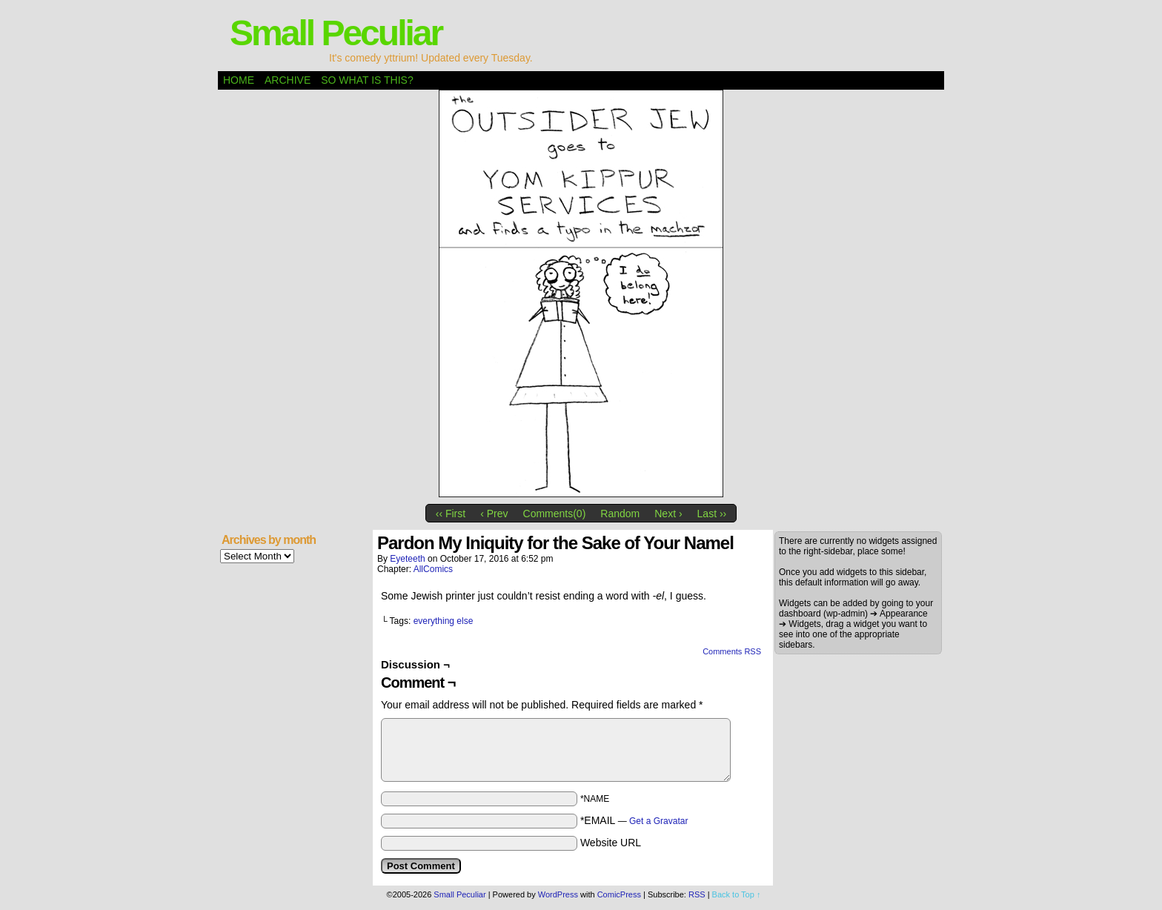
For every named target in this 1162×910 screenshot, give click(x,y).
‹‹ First (450, 513)
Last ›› (712, 513)
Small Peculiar (336, 33)
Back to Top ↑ (736, 894)
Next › (668, 513)
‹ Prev (494, 513)
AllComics (433, 569)
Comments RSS (732, 651)
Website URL (610, 842)
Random (620, 513)
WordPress (558, 894)
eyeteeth (407, 559)
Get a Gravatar (658, 821)
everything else (444, 621)
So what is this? (367, 80)
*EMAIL (634, 820)
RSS (697, 894)
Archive (288, 80)
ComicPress (619, 894)
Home (238, 80)
